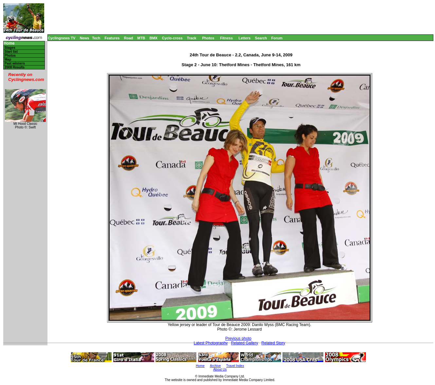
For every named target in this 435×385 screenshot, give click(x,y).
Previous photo (238, 338)
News (84, 38)
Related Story (273, 343)
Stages (10, 47)
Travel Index (235, 366)
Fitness (226, 38)
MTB (141, 38)
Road (128, 38)
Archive (215, 366)
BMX (153, 38)
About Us (220, 369)
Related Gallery (244, 343)
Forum (276, 38)
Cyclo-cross (172, 38)
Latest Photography (211, 343)
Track (191, 38)
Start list (11, 51)
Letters (245, 38)
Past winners (15, 63)
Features (112, 38)
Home (9, 43)
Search (261, 38)
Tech (96, 38)
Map (8, 59)
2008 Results (15, 67)
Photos (208, 38)
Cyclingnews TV (61, 38)
